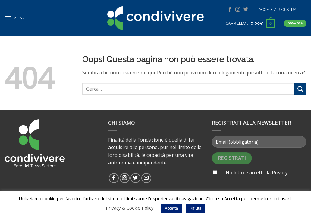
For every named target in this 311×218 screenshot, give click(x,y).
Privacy (280, 172)
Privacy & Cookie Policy (130, 208)
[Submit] (300, 89)
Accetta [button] (171, 208)
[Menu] (15, 18)
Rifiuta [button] (196, 208)
